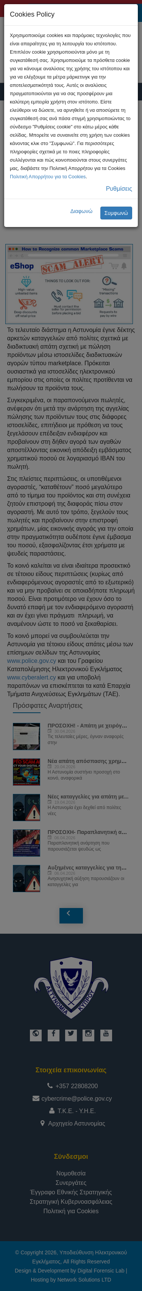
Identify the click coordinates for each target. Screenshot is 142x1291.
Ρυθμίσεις (119, 188)
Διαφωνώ (81, 211)
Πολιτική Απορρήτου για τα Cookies (48, 176)
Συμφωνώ (116, 213)
